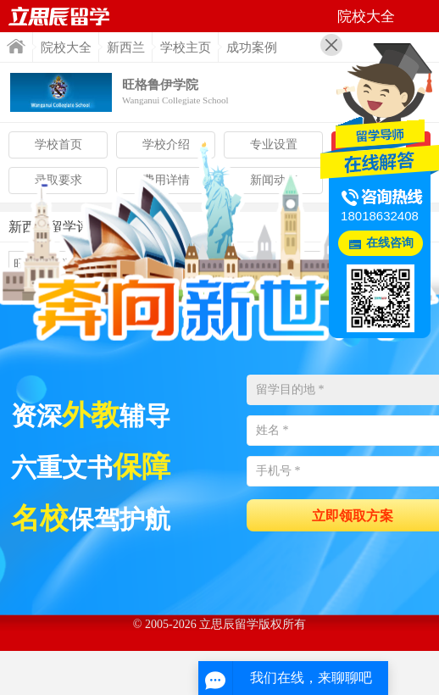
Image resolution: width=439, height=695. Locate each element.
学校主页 (185, 47)
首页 (16, 46)
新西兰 (126, 47)
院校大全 (66, 47)
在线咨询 (390, 242)
